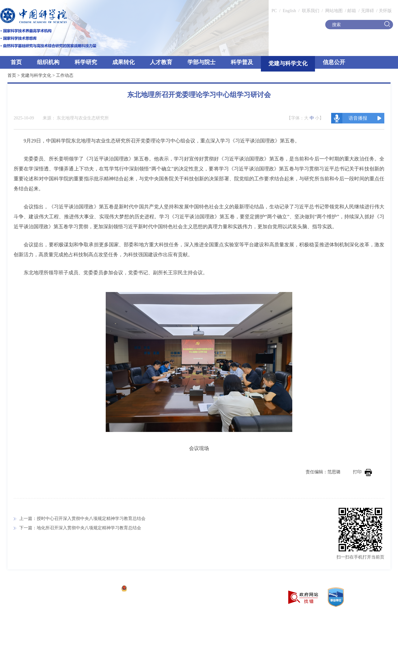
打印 (362, 472)
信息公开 (334, 62)
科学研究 (86, 62)
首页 (16, 62)
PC (274, 10)
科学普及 (242, 62)
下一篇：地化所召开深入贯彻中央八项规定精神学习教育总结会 (80, 528)
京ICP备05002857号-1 (96, 589)
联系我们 (310, 10)
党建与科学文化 (288, 63)
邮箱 (351, 10)
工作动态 (64, 75)
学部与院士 (201, 62)
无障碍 (367, 10)
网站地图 (333, 10)
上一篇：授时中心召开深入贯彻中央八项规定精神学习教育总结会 (82, 518)
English (289, 10)
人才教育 (161, 62)
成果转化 (123, 62)
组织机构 (48, 62)
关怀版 (385, 10)
